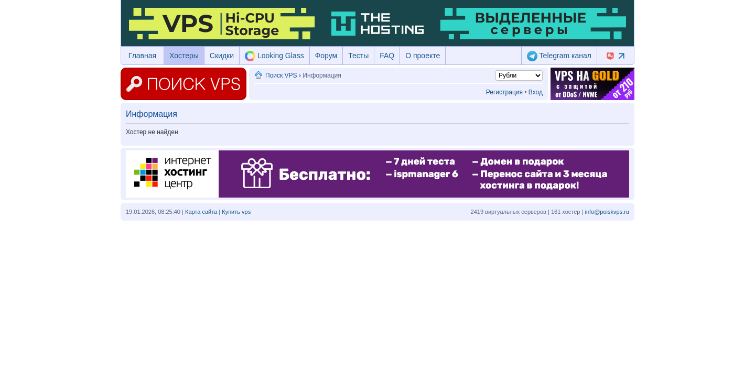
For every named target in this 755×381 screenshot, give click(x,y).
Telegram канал (559, 56)
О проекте (422, 55)
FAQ (387, 55)
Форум (326, 55)
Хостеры (184, 55)
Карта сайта (201, 212)
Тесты (358, 55)
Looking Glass (274, 56)
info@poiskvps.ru (607, 212)
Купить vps (236, 212)
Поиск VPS (281, 75)
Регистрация (504, 92)
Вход (535, 92)
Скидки (222, 55)
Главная (142, 55)
